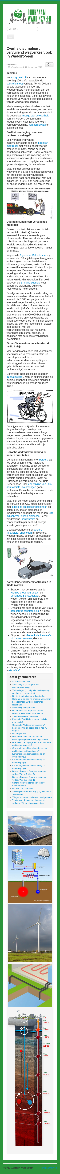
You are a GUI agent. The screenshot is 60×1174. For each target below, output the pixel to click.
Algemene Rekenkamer (33, 255)
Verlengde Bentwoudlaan (25, 595)
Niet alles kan (15, 377)
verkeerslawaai (37, 124)
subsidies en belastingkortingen (29, 506)
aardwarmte (28, 519)
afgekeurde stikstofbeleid (25, 611)
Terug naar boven (49, 1168)
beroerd (43, 459)
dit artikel (14, 670)
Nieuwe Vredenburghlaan (25, 592)
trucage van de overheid (35, 115)
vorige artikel (18, 77)
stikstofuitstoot (15, 83)
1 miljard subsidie (30, 282)
